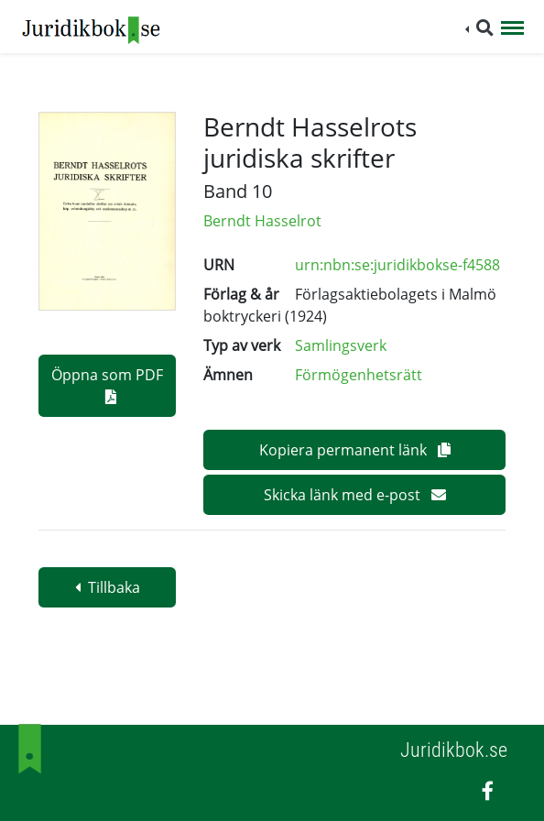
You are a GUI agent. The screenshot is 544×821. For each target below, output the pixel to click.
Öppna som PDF (107, 384)
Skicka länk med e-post (355, 495)
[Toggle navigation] (512, 29)
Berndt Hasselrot (262, 221)
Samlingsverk (340, 345)
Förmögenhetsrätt (358, 375)
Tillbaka (107, 587)
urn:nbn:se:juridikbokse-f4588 (397, 265)
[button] (479, 28)
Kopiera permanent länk (355, 450)
